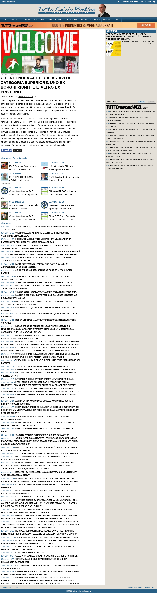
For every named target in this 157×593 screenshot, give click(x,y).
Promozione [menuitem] (25, 19)
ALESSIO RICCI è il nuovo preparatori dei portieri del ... (43, 366)
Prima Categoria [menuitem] (39, 19)
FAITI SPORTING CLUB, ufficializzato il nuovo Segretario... (17, 180)
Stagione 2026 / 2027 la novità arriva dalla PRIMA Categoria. (46, 292)
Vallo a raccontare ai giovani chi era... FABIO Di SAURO (43, 497)
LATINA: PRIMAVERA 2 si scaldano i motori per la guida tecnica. (47, 537)
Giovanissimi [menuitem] (95, 19)
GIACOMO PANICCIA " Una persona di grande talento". (42, 435)
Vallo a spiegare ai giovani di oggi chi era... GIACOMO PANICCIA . (47, 453)
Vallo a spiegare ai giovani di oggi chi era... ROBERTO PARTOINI (47, 556)
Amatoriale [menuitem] (107, 19)
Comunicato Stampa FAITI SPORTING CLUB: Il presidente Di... (20, 194)
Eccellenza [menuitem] (13, 19)
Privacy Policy (149, 587)
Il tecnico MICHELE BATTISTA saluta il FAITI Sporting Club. (44, 379)
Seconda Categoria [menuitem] (55, 19)
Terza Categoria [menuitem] (72, 19)
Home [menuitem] (4, 19)
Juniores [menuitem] (84, 19)
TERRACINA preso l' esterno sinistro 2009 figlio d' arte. (43, 283)
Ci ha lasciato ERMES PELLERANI (31, 553)
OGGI (141, 102)
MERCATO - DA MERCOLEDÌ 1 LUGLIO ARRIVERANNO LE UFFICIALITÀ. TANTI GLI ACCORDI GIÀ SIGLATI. (128, 36)
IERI (152, 102)
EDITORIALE (112, 31)
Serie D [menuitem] (117, 19)
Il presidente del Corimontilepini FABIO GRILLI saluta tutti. (45, 370)
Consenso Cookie (135, 587)
